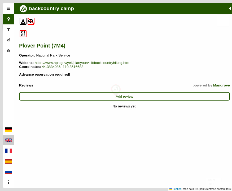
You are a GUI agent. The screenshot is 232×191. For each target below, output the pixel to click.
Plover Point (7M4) (42, 46)
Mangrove (70, 93)
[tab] (8, 8)
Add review (49, 104)
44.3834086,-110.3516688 (39, 75)
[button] (116, 90)
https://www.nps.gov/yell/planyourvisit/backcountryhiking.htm (66, 67)
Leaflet (175, 189)
